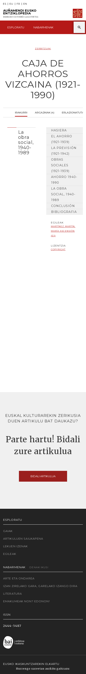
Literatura (12, 593)
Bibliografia (64, 212)
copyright (58, 249)
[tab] (21, 141)
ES (4, 4)
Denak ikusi (38, 567)
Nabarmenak (43, 27)
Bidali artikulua (43, 476)
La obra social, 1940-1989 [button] (26, 142)
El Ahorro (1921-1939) (61, 139)
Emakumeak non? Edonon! (26, 601)
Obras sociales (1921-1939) (60, 165)
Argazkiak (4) (44, 112)
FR (18, 4)
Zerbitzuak (43, 48)
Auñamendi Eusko (20, 13)
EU (11, 4)
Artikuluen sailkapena (23, 538)
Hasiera (59, 130)
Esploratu (15, 27)
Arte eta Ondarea (18, 578)
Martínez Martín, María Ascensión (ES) (63, 231)
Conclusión (63, 206)
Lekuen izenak (15, 546)
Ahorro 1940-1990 (64, 180)
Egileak (9, 553)
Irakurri (21, 112)
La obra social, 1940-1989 (63, 194)
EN (25, 4)
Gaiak (8, 531)
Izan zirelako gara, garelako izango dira (40, 586)
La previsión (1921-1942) (64, 151)
